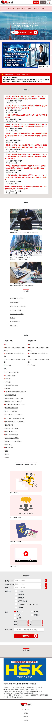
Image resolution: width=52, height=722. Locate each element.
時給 (15, 624)
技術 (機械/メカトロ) (11, 431)
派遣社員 (19, 598)
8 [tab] (35, 70)
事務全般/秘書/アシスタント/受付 (14, 398)
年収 (15, 622)
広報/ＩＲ (7, 388)
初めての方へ (26, 37)
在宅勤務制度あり (15, 321)
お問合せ (26, 713)
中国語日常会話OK (15, 302)
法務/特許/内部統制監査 (11, 385)
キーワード (8, 629)
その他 (7, 457)
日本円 (34, 611)
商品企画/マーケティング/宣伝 (13, 401)
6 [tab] (30, 70)
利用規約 (26, 720)
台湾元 (17, 618)
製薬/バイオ (8, 444)
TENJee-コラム (26, 709)
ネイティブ (8, 365)
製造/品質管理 (9, 425)
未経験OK (12, 318)
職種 (6, 587)
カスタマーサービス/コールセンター (15, 404)
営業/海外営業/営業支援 (11, 408)
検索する (29, 636)
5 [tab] (27, 70)
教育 (6, 451)
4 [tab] (25, 70)
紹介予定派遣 (21, 601)
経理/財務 (7, 378)
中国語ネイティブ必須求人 (17, 298)
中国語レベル (9, 584)
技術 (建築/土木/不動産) (12, 438)
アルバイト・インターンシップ (26, 604)
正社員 (19, 591)
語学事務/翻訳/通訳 (10, 395)
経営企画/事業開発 (10, 375)
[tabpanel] (26, 55)
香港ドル (35, 615)
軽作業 (7, 454)
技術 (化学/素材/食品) (11, 434)
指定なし (18, 611)
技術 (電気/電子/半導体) (12, 428)
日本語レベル (9, 581)
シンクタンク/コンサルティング (14, 414)
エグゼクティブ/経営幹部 (12, 372)
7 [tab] (32, 70)
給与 (6, 612)
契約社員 (19, 594)
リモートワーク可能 (15, 310)
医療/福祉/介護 (9, 447)
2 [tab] (19, 70)
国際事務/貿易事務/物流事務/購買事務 (15, 391)
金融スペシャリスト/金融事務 (13, 441)
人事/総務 (7, 382)
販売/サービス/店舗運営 (11, 411)
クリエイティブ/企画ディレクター (14, 418)
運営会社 (26, 716)
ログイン (43, 2)
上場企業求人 (13, 325)
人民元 (17, 615)
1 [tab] (17, 70)
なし (6, 344)
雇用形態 (8, 591)
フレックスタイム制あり (16, 314)
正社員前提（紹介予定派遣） (18, 306)
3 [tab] (22, 70)
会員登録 (36, 2)
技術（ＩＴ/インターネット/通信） (14, 421)
